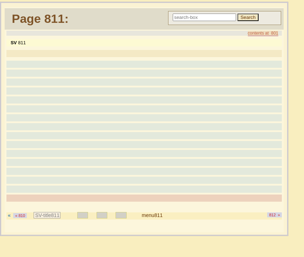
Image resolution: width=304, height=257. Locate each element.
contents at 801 (263, 33)
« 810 (20, 215)
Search (247, 17)
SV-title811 (47, 215)
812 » (274, 215)
